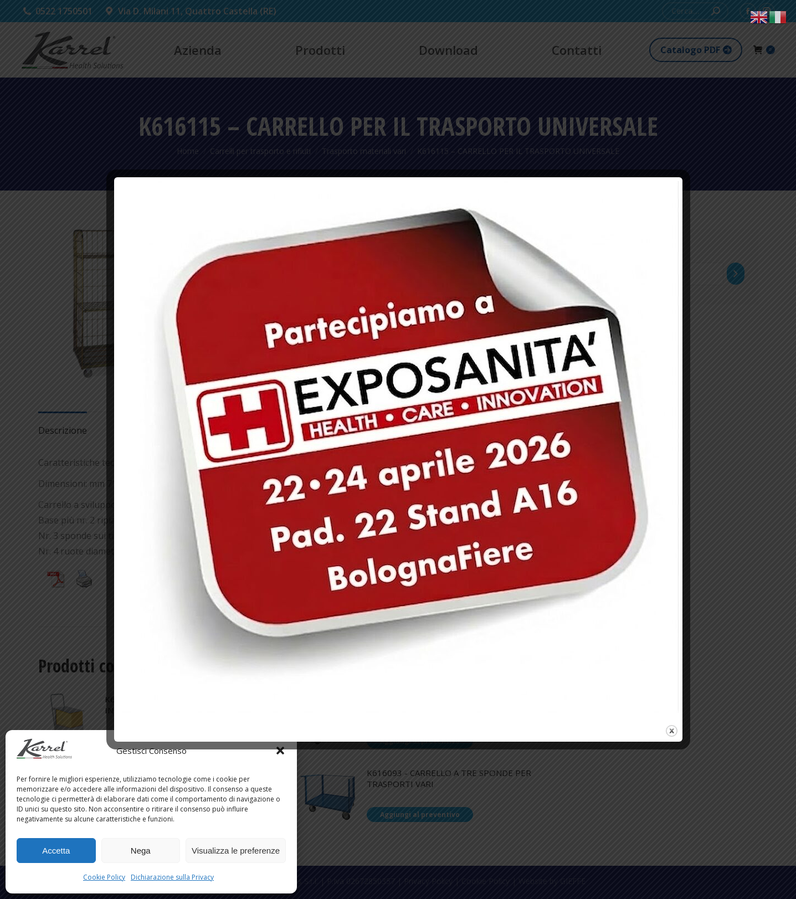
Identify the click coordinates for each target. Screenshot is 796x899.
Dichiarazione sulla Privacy (172, 877)
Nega (141, 850)
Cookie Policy (104, 877)
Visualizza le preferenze (236, 850)
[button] (280, 750)
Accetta (56, 850)
